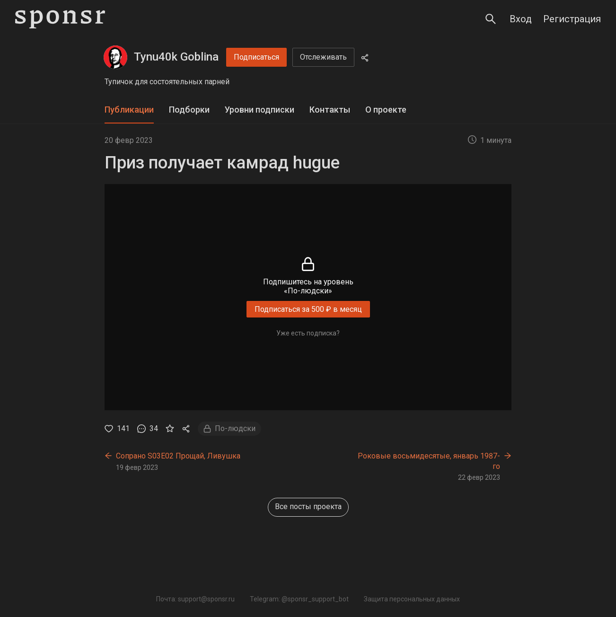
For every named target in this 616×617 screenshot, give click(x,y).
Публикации (129, 110)
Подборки (189, 110)
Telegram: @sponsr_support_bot (299, 599)
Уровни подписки (259, 110)
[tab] (129, 110)
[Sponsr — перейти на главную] (60, 19)
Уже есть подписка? (308, 333)
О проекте (385, 110)
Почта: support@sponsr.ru (195, 599)
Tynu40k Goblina (176, 56)
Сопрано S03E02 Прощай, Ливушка (178, 455)
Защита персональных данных (412, 599)
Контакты (329, 110)
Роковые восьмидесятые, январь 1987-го (429, 461)
